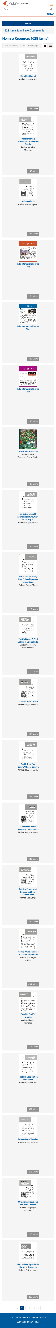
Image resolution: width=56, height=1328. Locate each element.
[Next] (38, 1308)
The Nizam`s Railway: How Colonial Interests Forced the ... (28, 579)
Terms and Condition (20, 1318)
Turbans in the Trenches (28, 1139)
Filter (28, 23)
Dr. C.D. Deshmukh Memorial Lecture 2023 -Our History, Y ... (28, 517)
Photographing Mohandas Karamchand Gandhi (28, 141)
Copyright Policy (25, 1322)
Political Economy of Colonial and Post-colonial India (28, 892)
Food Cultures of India (28, 451)
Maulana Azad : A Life (28, 701)
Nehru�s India (28, 201)
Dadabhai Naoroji (28, 76)
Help (37, 1322)
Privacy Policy (39, 1318)
